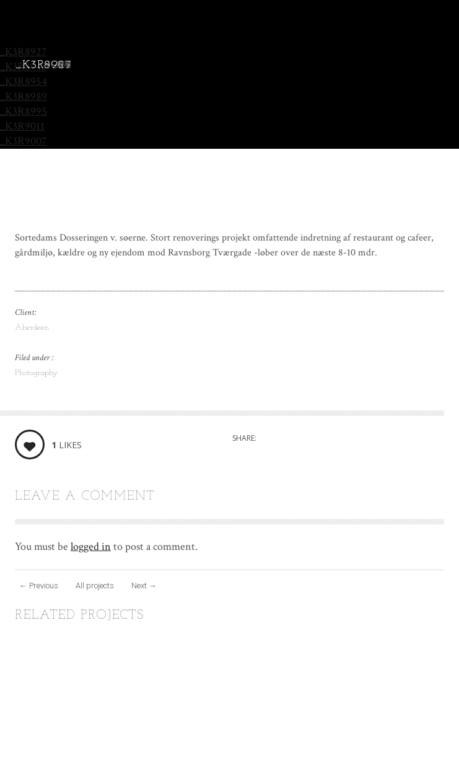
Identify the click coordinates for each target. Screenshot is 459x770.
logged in (91, 546)
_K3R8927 (23, 52)
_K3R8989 (23, 96)
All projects (95, 585)
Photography (36, 373)
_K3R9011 (22, 126)
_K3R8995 (23, 111)
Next (144, 585)
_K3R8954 (23, 81)
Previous (38, 585)
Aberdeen (32, 327)
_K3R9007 (23, 141)
